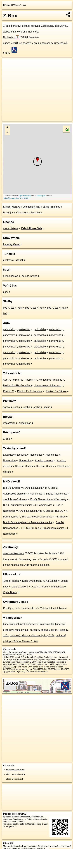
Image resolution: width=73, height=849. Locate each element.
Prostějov (8, 212)
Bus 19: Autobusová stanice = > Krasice (43, 516)
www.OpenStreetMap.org (39, 846)
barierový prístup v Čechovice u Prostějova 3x (28, 624)
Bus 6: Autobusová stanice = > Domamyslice (27, 505)
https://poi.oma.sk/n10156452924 (16, 198)
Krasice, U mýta (24, 466)
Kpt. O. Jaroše (40, 586)
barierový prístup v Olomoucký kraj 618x (32, 635)
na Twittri (28, 819)
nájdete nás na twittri (15, 770)
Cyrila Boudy (10, 592)
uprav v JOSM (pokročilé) (40, 652)
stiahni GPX (8, 657)
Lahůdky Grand (11, 244)
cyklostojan (9, 423)
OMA (14, 5)
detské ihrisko (10, 276)
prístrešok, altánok (13, 260)
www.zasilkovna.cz (13, 553)
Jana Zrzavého (20, 586)
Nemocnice (36, 454)
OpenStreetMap (25, 196)
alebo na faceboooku (15, 774)
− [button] (7, 132)
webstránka (9, 31)
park (5, 292)
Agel (5, 379)
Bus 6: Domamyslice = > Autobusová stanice (27, 522)
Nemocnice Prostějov (50, 379)
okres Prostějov (51, 206)
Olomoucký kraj (31, 206)
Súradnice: (8, 655)
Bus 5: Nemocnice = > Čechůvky (48, 499)
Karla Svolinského (32, 580)
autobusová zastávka (14, 454)
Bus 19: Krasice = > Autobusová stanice (25, 488)
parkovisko (9, 329)
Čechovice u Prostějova (29, 212)
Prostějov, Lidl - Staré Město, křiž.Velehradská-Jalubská (34, 608)
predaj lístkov (10, 228)
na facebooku (24, 817)
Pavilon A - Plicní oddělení (17, 385)
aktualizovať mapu (20, 652)
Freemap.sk (40, 196)
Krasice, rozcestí (44, 460)
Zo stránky (10, 547)
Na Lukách (11, 37)
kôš (5, 307)
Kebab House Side (31, 228)
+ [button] (7, 127)
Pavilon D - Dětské (56, 391)
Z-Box (22, 5)
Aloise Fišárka (11, 580)
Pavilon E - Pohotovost (29, 391)
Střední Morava (11, 206)
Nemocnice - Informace (48, 385)
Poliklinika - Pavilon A (23, 379)
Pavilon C (8, 391)
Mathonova (57, 586)
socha (6, 407)
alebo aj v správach (14, 779)
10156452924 (59, 652)
